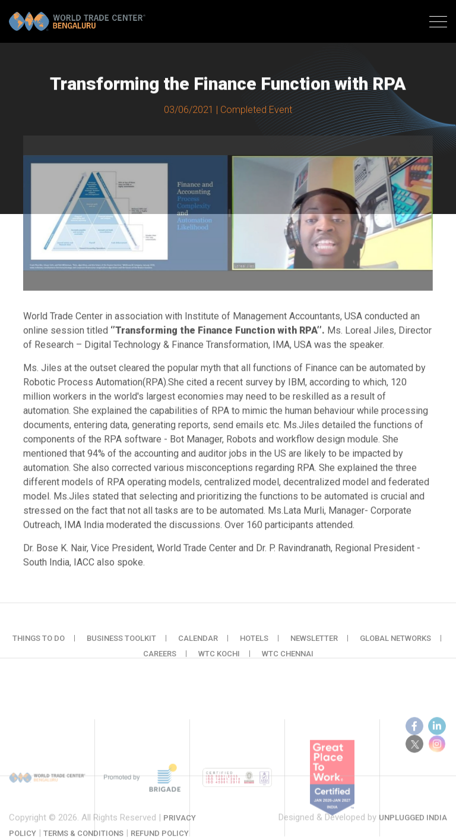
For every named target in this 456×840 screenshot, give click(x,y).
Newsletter (314, 647)
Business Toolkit (121, 647)
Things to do (38, 647)
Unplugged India (413, 827)
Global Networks (395, 647)
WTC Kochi (219, 662)
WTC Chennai (288, 662)
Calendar (198, 647)
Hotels (254, 647)
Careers (159, 662)
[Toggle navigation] (438, 23)
